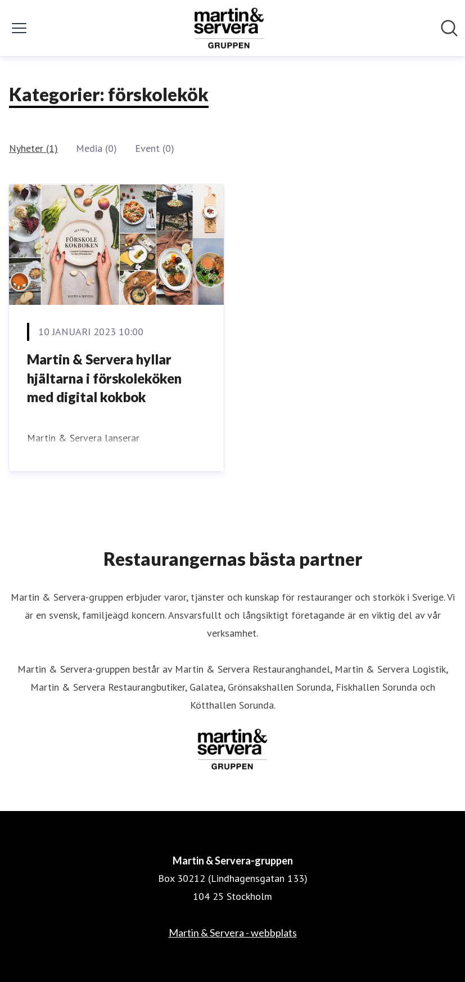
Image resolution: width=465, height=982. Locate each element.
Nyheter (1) (33, 148)
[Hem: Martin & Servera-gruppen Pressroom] (229, 28)
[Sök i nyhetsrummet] (449, 28)
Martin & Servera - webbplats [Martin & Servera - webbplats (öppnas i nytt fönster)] (233, 932)
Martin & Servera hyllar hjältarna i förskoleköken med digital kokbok (104, 378)
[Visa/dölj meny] (19, 28)
